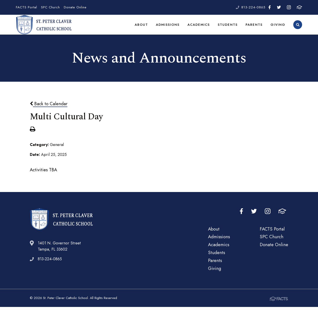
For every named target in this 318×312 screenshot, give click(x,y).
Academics (200, 27)
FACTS (299, 7)
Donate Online (75, 7)
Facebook (269, 7)
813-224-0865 (253, 7)
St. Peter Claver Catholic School (44, 27)
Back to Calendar (48, 109)
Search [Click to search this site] (297, 27)
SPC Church (50, 7)
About (143, 27)
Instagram (289, 7)
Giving (278, 27)
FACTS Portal (26, 7)
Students (228, 27)
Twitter (279, 7)
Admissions (169, 27)
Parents (254, 27)
